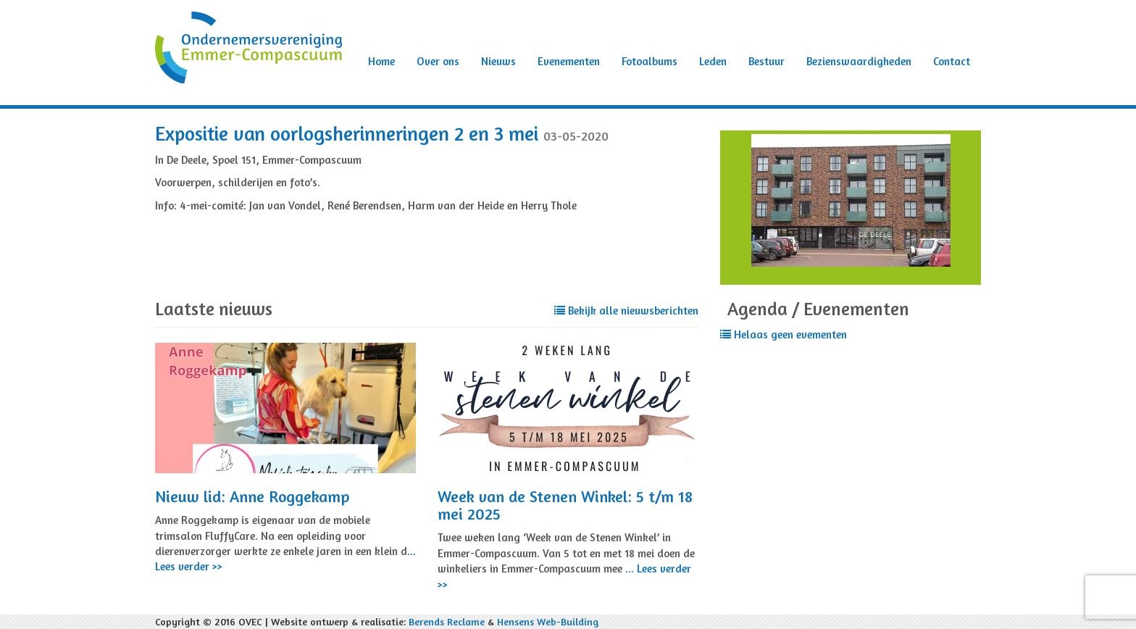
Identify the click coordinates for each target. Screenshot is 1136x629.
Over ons (438, 61)
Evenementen (569, 61)
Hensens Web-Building (547, 621)
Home (381, 61)
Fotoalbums (649, 61)
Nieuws (498, 61)
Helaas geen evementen (783, 334)
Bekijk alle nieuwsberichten (626, 310)
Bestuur (766, 61)
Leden (713, 61)
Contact (951, 61)
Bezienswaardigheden (858, 61)
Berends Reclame (447, 621)
